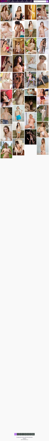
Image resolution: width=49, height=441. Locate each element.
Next (33, 434)
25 (25, 434)
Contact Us (24, 438)
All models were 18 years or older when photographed (24, 437)
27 (30, 434)
